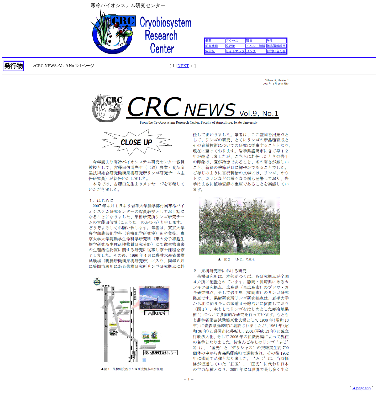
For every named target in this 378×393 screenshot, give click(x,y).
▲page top (361, 388)
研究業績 (211, 46)
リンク (251, 51)
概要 (208, 41)
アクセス (232, 41)
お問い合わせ (276, 51)
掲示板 (210, 51)
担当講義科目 (276, 46)
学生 (270, 41)
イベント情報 (255, 46)
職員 (249, 41)
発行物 (230, 46)
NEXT (183, 65)
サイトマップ (235, 51)
